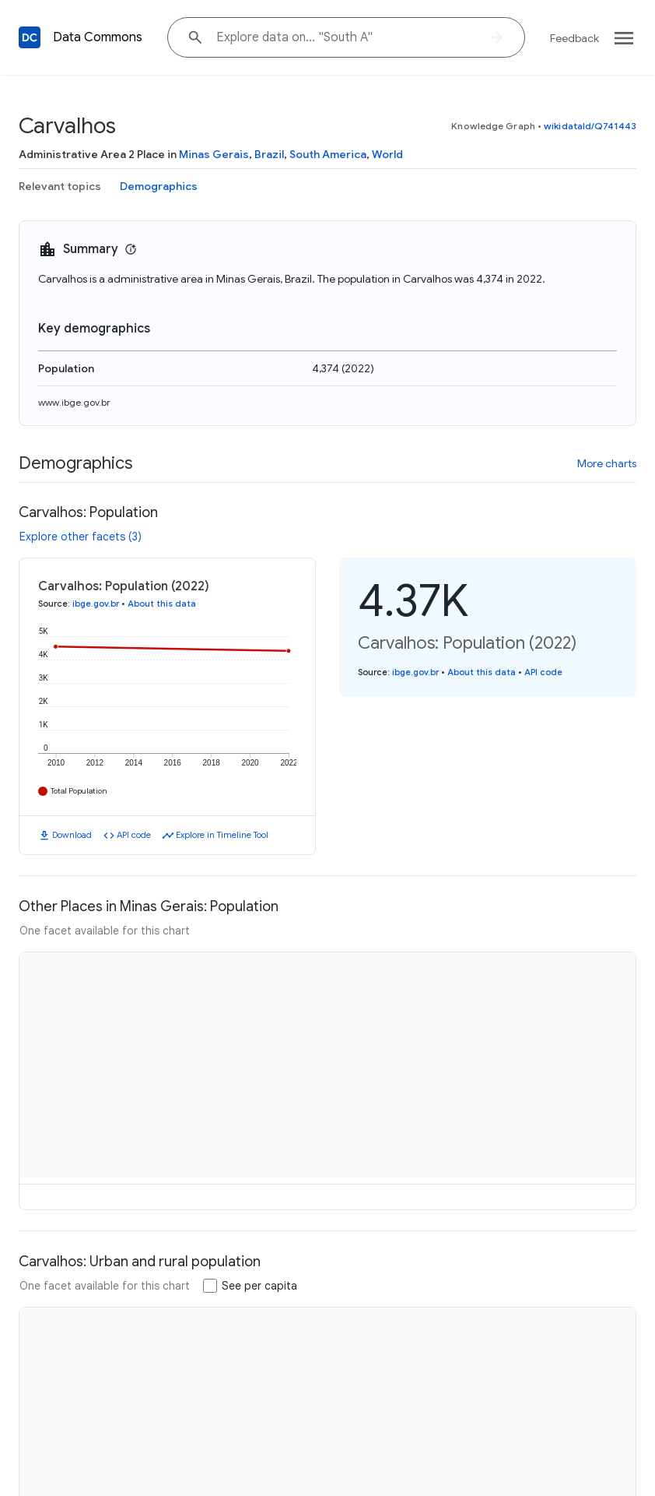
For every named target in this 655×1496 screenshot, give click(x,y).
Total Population (79, 791)
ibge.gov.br (95, 603)
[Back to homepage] (29, 37)
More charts (606, 463)
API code (134, 834)
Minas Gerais (214, 154)
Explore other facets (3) (80, 537)
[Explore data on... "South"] (346, 37)
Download (72, 834)
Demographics (159, 186)
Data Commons (97, 37)
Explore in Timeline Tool (222, 834)
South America (327, 154)
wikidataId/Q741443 (590, 126)
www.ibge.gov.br (74, 402)
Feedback (574, 38)
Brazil (269, 154)
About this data (162, 603)
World (387, 154)
